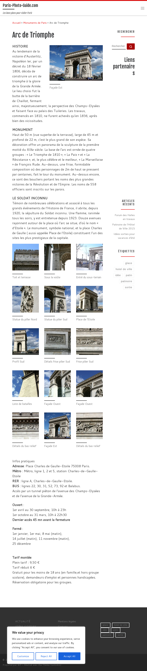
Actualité (22, 621)
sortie (128, 287)
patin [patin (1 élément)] (115, 630)
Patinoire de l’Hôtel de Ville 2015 (123, 226)
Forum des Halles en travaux (125, 217)
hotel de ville (124, 269)
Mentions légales (67, 621)
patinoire (126, 281)
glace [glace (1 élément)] (105, 625)
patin (129, 275)
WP (19, 665)
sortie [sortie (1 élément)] (120, 635)
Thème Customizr (52, 665)
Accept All (69, 656)
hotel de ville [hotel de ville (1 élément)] (120, 625)
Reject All (46, 656)
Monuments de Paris (35, 23)
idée (118, 275)
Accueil (16, 23)
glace (128, 263)
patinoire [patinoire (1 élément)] (107, 635)
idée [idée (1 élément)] (105, 630)
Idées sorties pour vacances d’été (124, 236)
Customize (23, 656)
